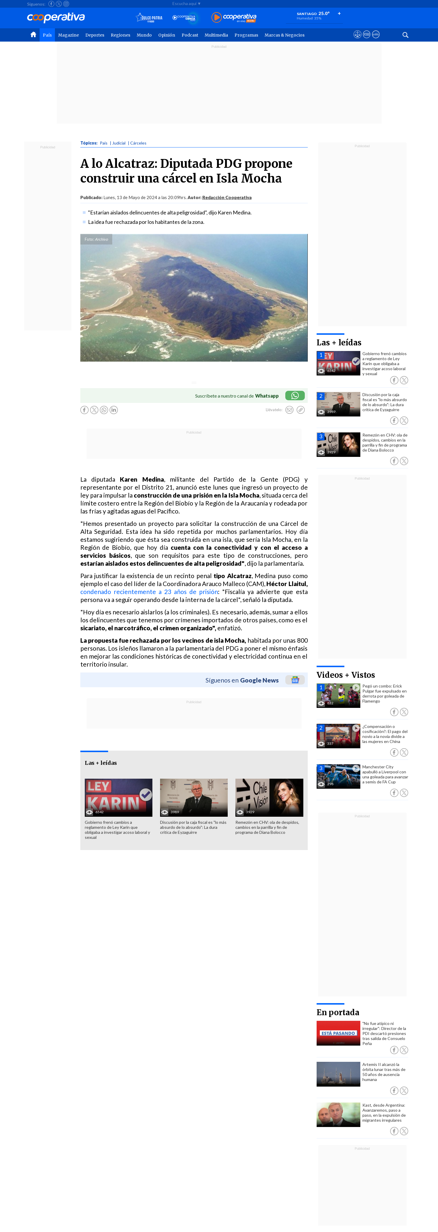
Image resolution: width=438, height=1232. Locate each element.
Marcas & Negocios (285, 35)
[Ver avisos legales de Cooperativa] (358, 40)
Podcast (190, 35)
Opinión (166, 35)
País (47, 35)
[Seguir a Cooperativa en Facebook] (51, 4)
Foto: (89, 239)
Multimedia (216, 35)
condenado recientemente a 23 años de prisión (149, 591)
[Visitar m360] (367, 40)
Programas (246, 35)
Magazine (68, 35)
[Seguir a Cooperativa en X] (59, 4)
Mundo (144, 35)
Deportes (94, 35)
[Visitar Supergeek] (376, 40)
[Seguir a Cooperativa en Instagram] (66, 4)
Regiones (120, 35)
